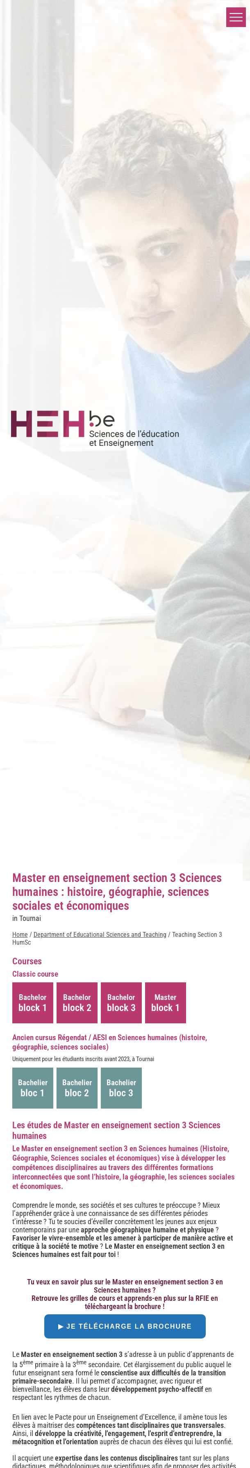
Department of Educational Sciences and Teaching (100, 935)
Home (20, 935)
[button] (236, 17)
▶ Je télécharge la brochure (125, 1326)
